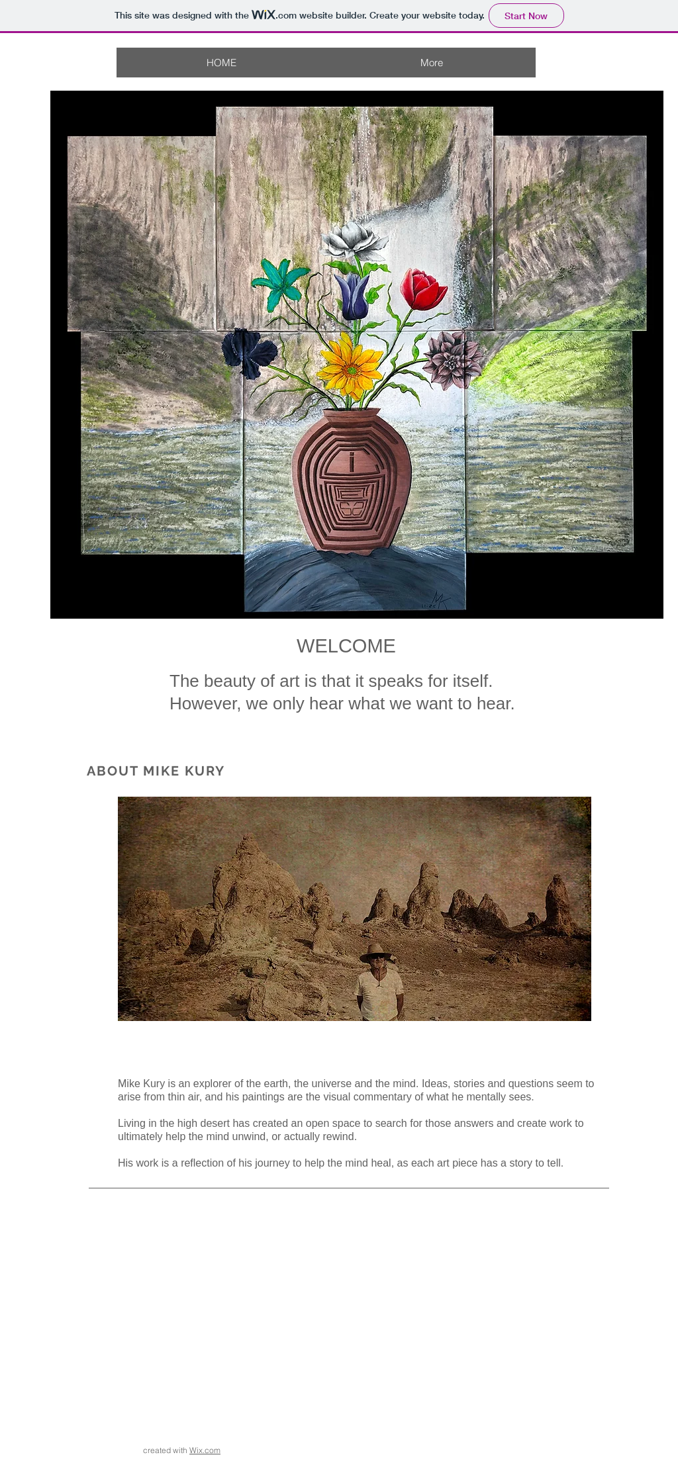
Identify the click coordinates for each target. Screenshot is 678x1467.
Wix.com (204, 1450)
